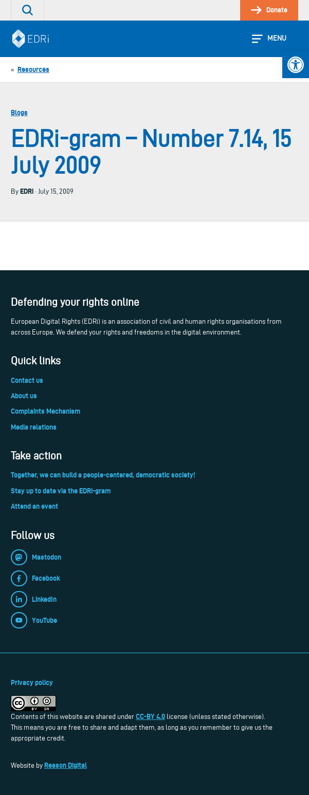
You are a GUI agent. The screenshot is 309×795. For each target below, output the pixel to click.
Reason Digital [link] (65, 765)
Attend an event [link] (34, 506)
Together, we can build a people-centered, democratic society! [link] (103, 475)
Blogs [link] (19, 112)
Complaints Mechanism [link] (45, 411)
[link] (295, 64)
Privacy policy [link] (32, 682)
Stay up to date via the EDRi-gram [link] (61, 491)
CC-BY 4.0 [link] (150, 716)
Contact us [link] (27, 380)
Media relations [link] (34, 427)
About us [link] (24, 396)
